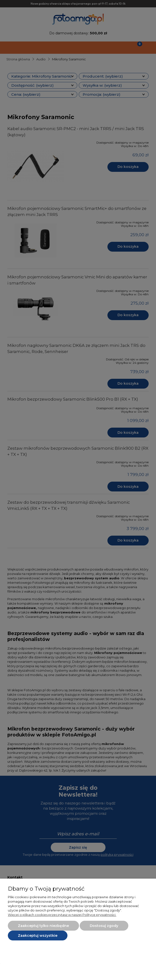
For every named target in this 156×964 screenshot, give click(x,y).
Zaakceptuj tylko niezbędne (43, 925)
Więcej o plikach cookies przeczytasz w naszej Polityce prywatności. (62, 915)
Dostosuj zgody (104, 925)
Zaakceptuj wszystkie (37, 935)
